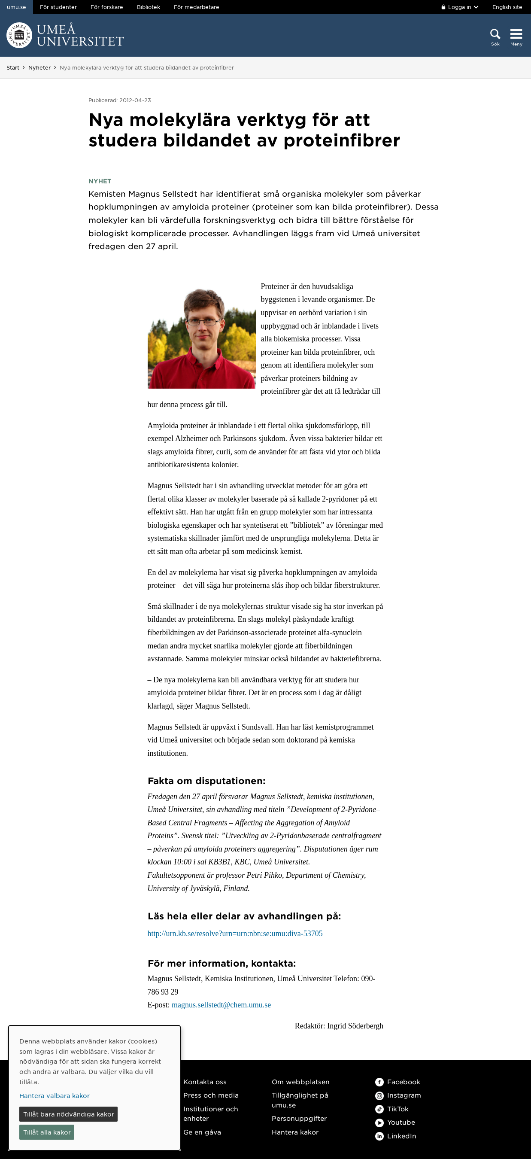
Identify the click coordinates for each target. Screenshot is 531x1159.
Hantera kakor (295, 1132)
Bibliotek (148, 6)
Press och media (211, 1095)
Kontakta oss (205, 1081)
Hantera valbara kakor (54, 1095)
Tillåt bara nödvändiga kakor (68, 1114)
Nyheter (39, 67)
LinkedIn (395, 1136)
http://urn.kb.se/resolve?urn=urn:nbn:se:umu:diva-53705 (235, 933)
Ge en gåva (202, 1132)
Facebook (397, 1081)
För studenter (58, 6)
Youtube (395, 1122)
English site (507, 6)
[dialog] (94, 1087)
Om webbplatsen (301, 1081)
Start (12, 67)
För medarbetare (196, 6)
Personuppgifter (299, 1118)
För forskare (107, 6)
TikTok (392, 1108)
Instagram (398, 1095)
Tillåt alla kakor (47, 1132)
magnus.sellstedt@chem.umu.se (221, 1005)
